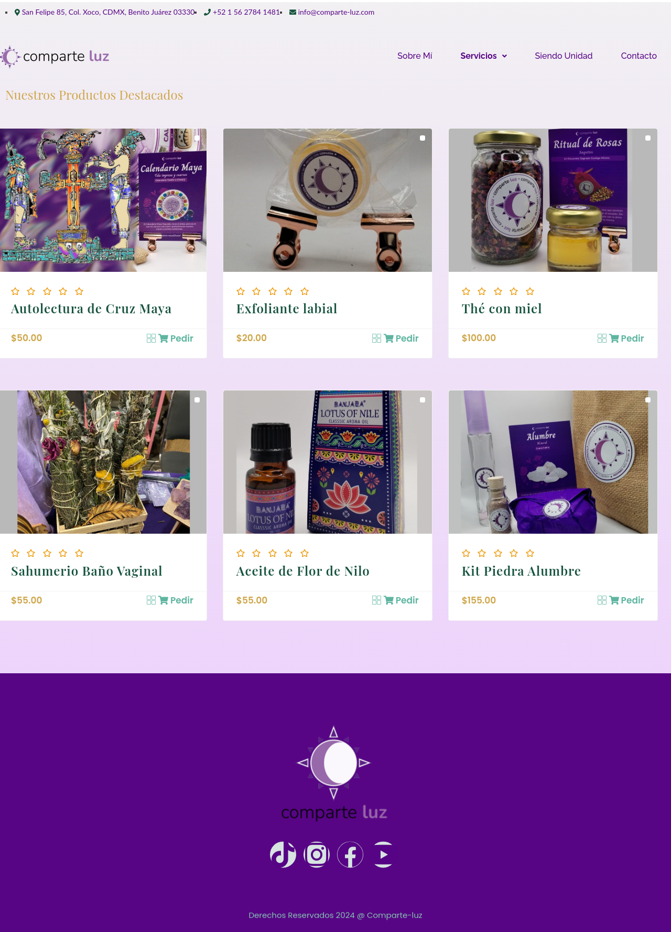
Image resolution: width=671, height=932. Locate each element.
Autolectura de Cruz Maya (91, 308)
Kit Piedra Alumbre (521, 570)
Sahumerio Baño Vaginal (87, 570)
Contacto (639, 56)
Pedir (175, 338)
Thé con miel (502, 308)
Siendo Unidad (564, 56)
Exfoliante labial (287, 308)
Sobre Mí (414, 56)
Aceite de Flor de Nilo (303, 570)
